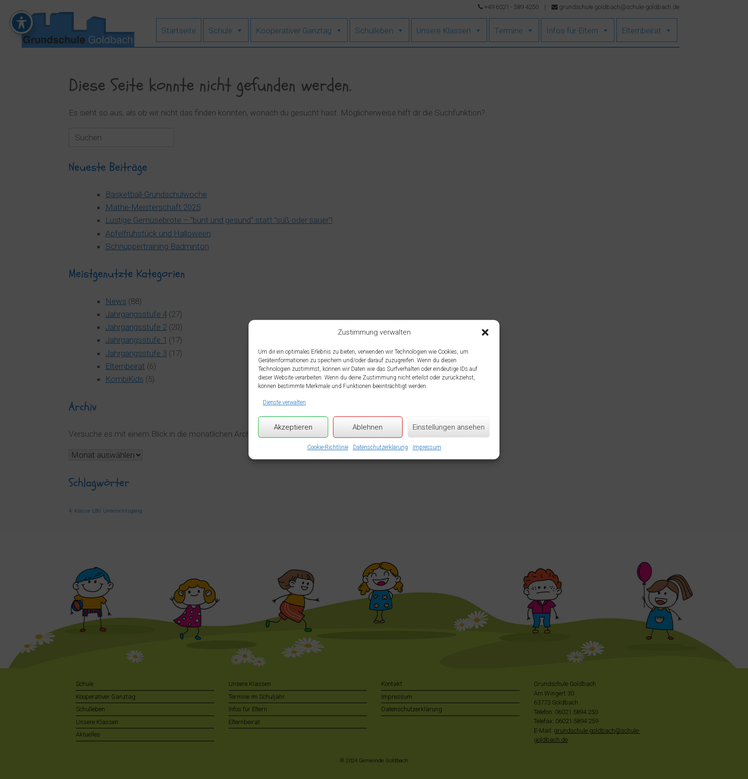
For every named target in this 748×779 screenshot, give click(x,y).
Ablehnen (368, 427)
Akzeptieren (293, 427)
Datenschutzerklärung (380, 447)
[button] (485, 332)
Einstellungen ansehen (449, 427)
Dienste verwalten (284, 402)
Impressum (427, 447)
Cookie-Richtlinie (327, 447)
